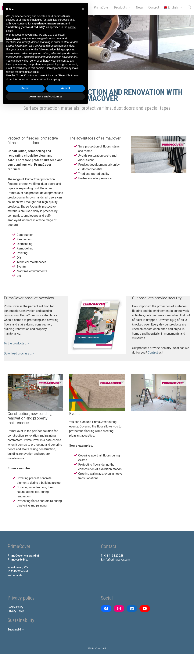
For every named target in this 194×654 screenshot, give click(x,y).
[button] (83, 9)
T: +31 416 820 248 (112, 555)
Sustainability (16, 629)
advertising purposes (62, 49)
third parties (13, 38)
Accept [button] (65, 88)
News (140, 7)
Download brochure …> (19, 353)
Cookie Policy (15, 607)
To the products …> (16, 343)
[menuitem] (173, 7)
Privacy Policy (16, 610)
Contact (153, 7)
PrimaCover (102, 7)
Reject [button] (25, 88)
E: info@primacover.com (115, 559)
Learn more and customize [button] (45, 96)
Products (124, 7)
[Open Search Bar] (189, 7)
